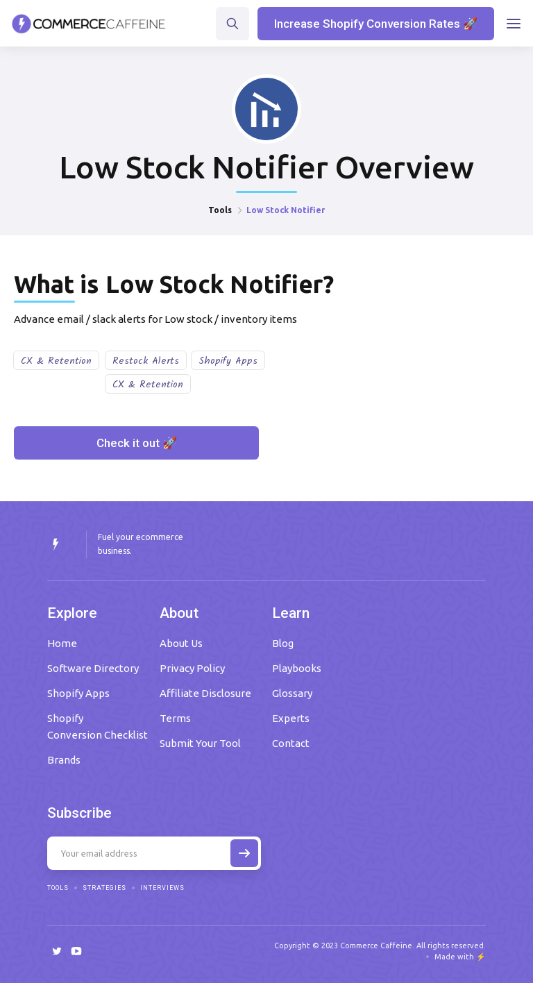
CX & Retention (56, 361)
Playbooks (296, 668)
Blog (283, 643)
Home (62, 643)
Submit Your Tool (200, 743)
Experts (291, 718)
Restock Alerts (145, 361)
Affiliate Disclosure (205, 693)
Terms (175, 718)
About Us (181, 643)
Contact (291, 743)
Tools (220, 210)
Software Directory (93, 668)
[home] (89, 23)
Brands (64, 760)
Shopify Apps (227, 361)
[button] (513, 24)
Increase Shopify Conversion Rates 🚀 (375, 24)
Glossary (292, 693)
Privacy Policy (192, 668)
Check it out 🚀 (136, 443)
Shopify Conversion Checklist (97, 726)
